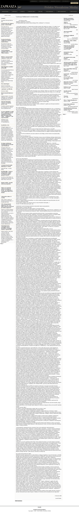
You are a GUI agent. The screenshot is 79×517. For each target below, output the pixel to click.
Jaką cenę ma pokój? (68, 31)
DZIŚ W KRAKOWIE (62, 11)
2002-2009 (40, 11)
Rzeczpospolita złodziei (68, 77)
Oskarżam (66, 96)
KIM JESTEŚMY (5, 11)
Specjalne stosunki (67, 91)
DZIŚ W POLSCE (73, 11)
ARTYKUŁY (14, 11)
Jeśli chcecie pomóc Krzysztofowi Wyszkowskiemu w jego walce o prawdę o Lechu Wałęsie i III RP (70, 63)
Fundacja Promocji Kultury (39, 509)
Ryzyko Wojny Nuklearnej (69, 104)
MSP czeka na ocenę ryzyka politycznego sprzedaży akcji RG (70, 27)
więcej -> (2, 243)
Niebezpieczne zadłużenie (69, 35)
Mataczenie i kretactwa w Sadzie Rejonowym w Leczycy (70, 82)
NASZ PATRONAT (49, 11)
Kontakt (39, 507)
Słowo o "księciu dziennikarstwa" (70, 100)
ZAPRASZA (44, 1)
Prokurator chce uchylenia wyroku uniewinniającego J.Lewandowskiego (69, 47)
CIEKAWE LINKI (31, 11)
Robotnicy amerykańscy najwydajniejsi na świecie (69, 19)
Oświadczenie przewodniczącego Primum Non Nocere (70, 109)
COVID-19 (22, 11)
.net (34, 1)
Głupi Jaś (66, 22)
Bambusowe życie (67, 87)
